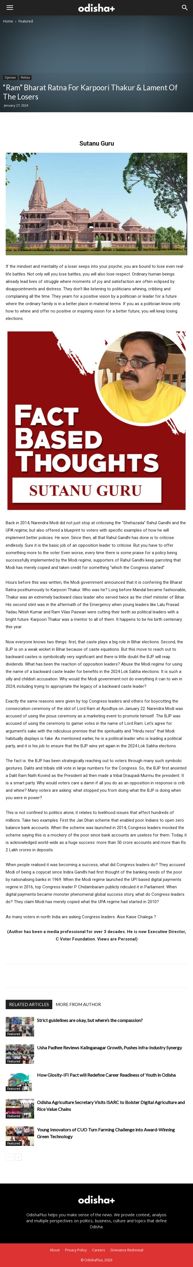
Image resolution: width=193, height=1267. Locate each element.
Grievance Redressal (126, 1250)
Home (8, 21)
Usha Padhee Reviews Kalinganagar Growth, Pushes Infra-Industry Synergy (109, 1047)
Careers (98, 1250)
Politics (25, 77)
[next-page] (18, 1157)
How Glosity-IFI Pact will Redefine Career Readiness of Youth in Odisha (106, 1075)
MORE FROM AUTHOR (78, 1004)
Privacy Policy (76, 1250)
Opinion (10, 77)
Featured (25, 21)
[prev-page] (9, 1157)
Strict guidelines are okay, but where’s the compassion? (90, 1020)
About (55, 1250)
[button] (10, 7)
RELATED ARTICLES (29, 1004)
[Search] (185, 7)
